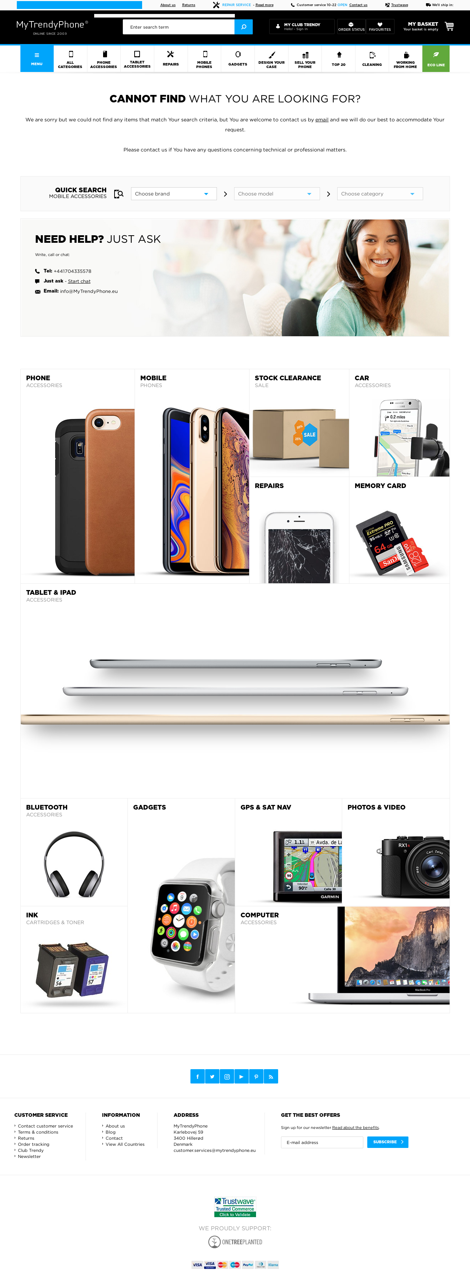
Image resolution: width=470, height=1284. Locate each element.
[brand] (174, 193)
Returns (188, 5)
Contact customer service (45, 1126)
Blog (111, 1132)
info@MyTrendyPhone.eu (89, 291)
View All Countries (125, 1144)
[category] (380, 193)
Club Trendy (31, 1150)
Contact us (358, 5)
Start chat (79, 281)
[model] (277, 193)
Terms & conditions (38, 1132)
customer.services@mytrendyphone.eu (215, 1150)
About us (168, 5)
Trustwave (396, 5)
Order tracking (33, 1144)
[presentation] (188, 26)
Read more (264, 5)
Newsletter (29, 1156)
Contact (114, 1138)
